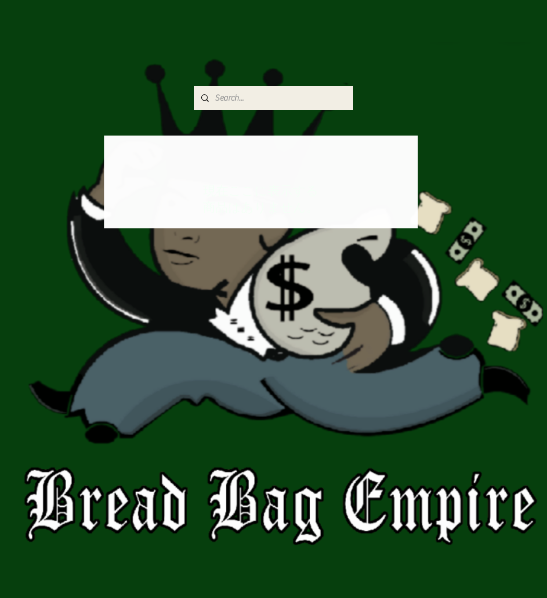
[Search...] (273, 98)
